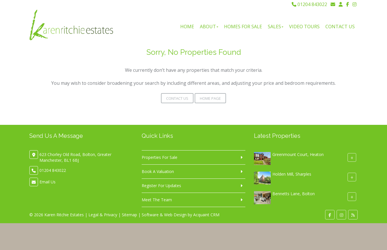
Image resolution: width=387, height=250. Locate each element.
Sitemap (129, 214)
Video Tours (304, 26)
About (209, 26)
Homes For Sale (243, 26)
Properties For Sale (159, 157)
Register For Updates (161, 185)
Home (187, 26)
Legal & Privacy (102, 214)
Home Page (210, 98)
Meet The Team (157, 199)
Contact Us (340, 26)
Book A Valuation (158, 171)
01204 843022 (309, 4)
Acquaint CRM (206, 214)
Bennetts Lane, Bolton (293, 193)
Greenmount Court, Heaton (298, 154)
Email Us (47, 182)
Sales (275, 26)
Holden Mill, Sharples (291, 174)
